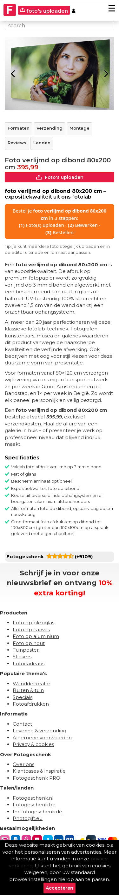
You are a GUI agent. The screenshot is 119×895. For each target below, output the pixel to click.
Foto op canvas (31, 630)
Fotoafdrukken (31, 704)
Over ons (23, 764)
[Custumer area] (73, 10)
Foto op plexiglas (33, 623)
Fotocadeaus (28, 664)
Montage (79, 128)
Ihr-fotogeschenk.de (37, 812)
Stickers (22, 657)
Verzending (49, 128)
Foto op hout (29, 643)
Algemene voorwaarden (42, 738)
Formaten (19, 128)
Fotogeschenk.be (34, 805)
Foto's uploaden (59, 177)
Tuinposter (26, 650)
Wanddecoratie (31, 684)
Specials (22, 697)
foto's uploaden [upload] (44, 10)
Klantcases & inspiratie (39, 771)
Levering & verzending (39, 731)
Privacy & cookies (33, 744)
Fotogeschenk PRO (36, 778)
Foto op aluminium (36, 636)
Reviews (17, 142)
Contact (22, 724)
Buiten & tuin (28, 690)
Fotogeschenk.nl (33, 798)
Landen (41, 142)
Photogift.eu (28, 818)
